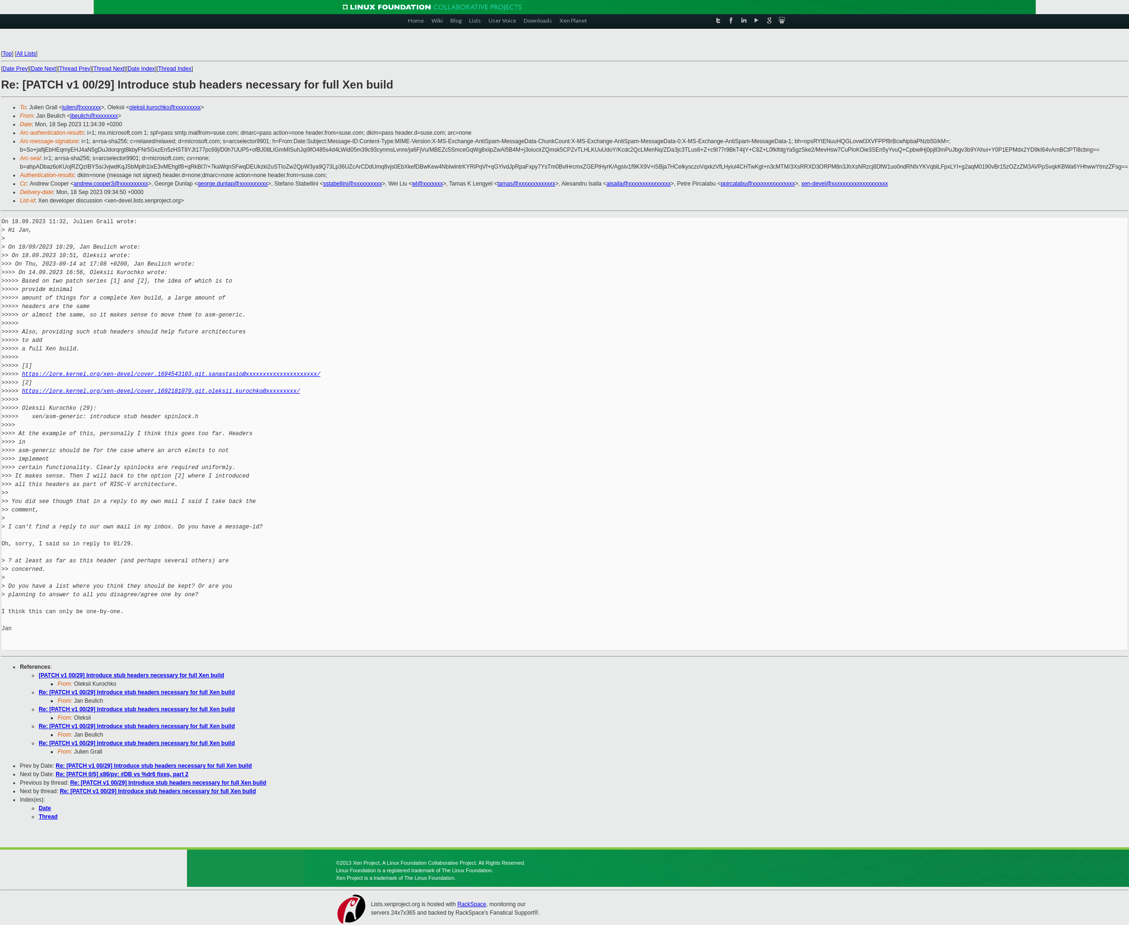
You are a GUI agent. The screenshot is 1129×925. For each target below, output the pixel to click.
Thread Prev (74, 68)
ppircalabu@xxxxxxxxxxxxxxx (758, 183)
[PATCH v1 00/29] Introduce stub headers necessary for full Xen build (131, 675)
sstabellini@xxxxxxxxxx (352, 183)
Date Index (141, 68)
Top (7, 53)
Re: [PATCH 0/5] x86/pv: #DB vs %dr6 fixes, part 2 (122, 774)
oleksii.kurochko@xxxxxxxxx (165, 107)
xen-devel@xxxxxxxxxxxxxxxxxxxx (844, 183)
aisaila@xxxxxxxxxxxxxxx (639, 183)
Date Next (43, 68)
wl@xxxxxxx (427, 183)
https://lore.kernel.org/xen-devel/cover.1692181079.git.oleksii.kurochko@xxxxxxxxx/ (161, 391)
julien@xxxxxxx (81, 107)
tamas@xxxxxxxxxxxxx (526, 183)
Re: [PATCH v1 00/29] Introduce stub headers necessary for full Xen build (137, 692)
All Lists (26, 53)
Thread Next (108, 68)
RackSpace (471, 904)
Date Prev (15, 68)
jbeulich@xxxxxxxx (94, 116)
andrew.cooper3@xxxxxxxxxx (111, 183)
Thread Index (175, 68)
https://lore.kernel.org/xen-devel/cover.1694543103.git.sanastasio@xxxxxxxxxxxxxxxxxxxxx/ (171, 374)
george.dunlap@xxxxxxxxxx (233, 183)
